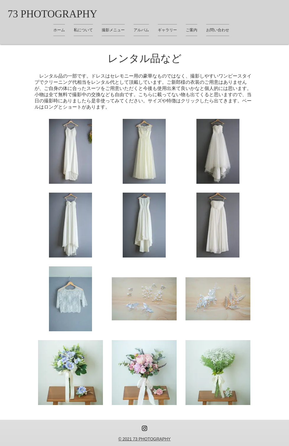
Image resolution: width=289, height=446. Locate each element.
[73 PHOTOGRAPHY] (52, 14)
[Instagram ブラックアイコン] (144, 428)
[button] (167, 30)
